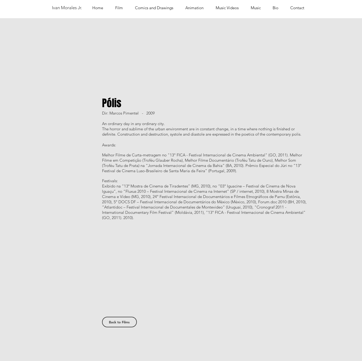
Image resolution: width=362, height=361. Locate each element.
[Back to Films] (119, 322)
